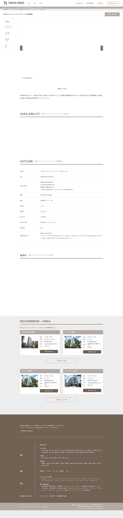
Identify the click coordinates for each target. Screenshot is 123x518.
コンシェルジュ (85, 494)
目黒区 (63, 461)
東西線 (57, 467)
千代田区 (51, 461)
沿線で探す (42, 465)
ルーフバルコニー (85, 496)
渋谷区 (46, 461)
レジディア (82, 482)
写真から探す (43, 447)
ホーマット (94, 482)
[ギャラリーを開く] (61, 89)
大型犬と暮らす (67, 494)
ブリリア (100, 484)
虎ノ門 (59, 452)
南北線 (76, 467)
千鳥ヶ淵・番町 (57, 454)
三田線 (89, 467)
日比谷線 (53, 467)
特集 (41, 3)
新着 (76, 494)
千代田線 (62, 467)
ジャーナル (56, 475)
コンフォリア (75, 482)
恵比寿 (81, 452)
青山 (53, 452)
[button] (21, 48)
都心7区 (62, 475)
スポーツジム (93, 494)
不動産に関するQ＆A (62, 504)
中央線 (47, 469)
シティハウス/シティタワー (57, 484)
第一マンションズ (46, 484)
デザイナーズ (80, 492)
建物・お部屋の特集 (44, 490)
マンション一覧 (43, 504)
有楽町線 (67, 467)
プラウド (95, 484)
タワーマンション (72, 492)
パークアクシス (58, 482)
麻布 (47, 452)
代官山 (85, 452)
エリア (68, 475)
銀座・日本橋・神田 (46, 456)
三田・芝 (64, 452)
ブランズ (90, 484)
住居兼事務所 (57, 498)
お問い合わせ (47, 514)
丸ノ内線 (48, 467)
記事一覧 (42, 475)
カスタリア (88, 482)
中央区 (59, 461)
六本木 (43, 452)
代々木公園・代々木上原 (47, 454)
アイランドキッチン (75, 496)
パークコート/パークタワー (71, 484)
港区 (43, 461)
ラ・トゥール (51, 482)
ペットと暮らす (59, 494)
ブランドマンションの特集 (46, 480)
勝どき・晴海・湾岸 (96, 454)
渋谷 (74, 452)
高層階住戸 (86, 492)
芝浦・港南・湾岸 (86, 454)
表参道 (77, 452)
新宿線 (94, 467)
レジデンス (48, 475)
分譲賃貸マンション (62, 492)
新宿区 (55, 461)
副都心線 (81, 467)
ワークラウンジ (53, 496)
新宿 (73, 454)
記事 (35, 3)
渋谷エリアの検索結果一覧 (20, 9)
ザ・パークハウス (83, 484)
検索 (29, 3)
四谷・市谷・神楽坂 (66, 454)
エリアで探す (11, 9)
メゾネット (67, 496)
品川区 (67, 461)
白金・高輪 (69, 452)
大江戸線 (99, 467)
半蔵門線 (72, 467)
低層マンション (94, 496)
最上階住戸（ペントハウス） (48, 494)
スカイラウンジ (45, 496)
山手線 (43, 469)
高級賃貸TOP (5, 9)
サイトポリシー (38, 514)
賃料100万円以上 (52, 492)
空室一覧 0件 (112, 14)
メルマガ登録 (52, 504)
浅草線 (85, 467)
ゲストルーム (61, 496)
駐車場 (79, 494)
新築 (73, 494)
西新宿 (76, 454)
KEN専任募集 (45, 492)
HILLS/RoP (44, 482)
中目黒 (89, 452)
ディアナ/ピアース (46, 486)
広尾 (50, 452)
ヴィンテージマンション (47, 498)
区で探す (42, 459)
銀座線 (43, 467)
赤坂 (56, 452)
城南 (80, 454)
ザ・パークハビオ (67, 482)
